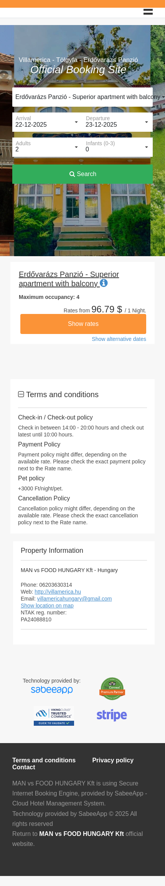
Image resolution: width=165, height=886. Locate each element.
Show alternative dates (119, 339)
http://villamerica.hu (58, 592)
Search (82, 174)
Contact (23, 767)
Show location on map (47, 605)
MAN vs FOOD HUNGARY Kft (81, 834)
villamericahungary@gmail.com (74, 599)
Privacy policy (113, 760)
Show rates (83, 324)
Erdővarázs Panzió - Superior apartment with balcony (84, 97)
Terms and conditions (44, 760)
